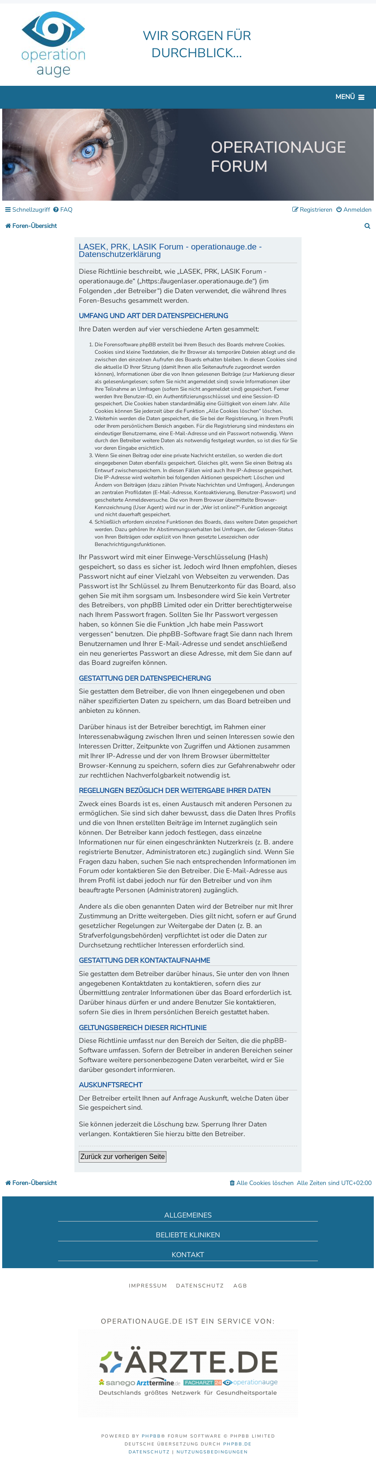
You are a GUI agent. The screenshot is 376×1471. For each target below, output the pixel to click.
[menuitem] (62, 210)
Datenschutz (200, 1285)
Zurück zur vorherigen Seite (123, 1156)
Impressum (148, 1285)
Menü (345, 96)
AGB (240, 1285)
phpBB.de (237, 1444)
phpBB (151, 1436)
